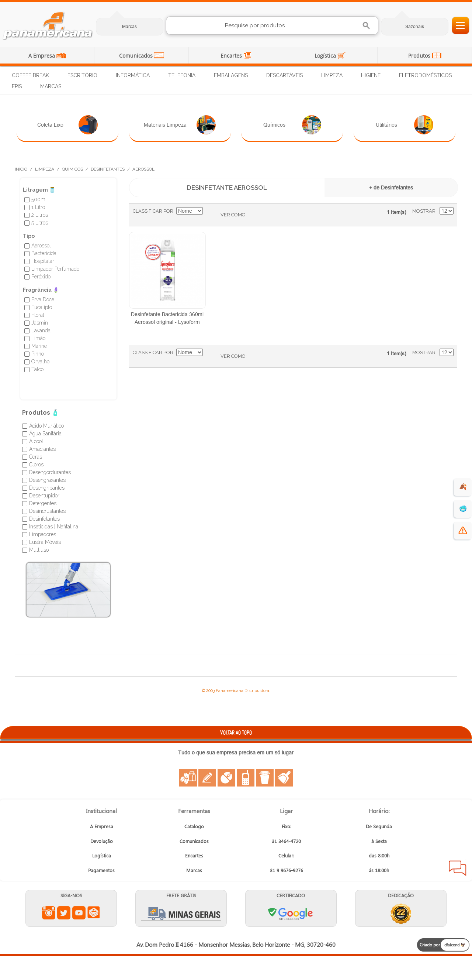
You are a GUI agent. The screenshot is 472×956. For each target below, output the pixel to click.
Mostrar (423, 211)
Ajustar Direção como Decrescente (209, 211)
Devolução (101, 841)
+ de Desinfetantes (391, 188)
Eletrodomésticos (425, 75)
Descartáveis (284, 75)
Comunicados (136, 55)
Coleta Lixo (67, 124)
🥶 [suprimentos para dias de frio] (463, 508)
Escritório (82, 75)
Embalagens (231, 75)
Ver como (233, 214)
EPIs (17, 86)
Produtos (420, 55)
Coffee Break (30, 75)
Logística (326, 55)
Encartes (232, 55)
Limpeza (332, 75)
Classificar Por (153, 211)
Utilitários (404, 124)
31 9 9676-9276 (286, 870)
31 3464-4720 (286, 841)
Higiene (371, 75)
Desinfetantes (108, 169)
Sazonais (414, 26)
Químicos (292, 124)
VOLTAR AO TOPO (236, 732)
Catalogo (194, 826)
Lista (267, 214)
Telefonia (181, 75)
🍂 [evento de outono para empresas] (463, 486)
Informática (133, 75)
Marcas (129, 26)
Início (21, 169)
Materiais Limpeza (180, 124)
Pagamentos (101, 870)
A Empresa (42, 55)
